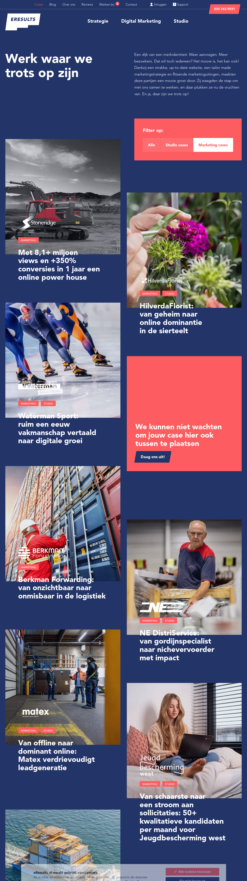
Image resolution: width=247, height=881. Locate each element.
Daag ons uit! (153, 456)
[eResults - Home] (23, 22)
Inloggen (158, 4)
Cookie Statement (139, 865)
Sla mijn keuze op (192, 864)
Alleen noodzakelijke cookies (192, 873)
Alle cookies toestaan (192, 855)
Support (180, 4)
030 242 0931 (224, 9)
